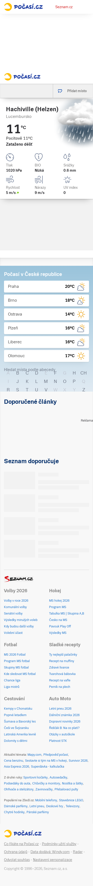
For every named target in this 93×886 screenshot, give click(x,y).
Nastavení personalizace (52, 860)
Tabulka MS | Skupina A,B (66, 613)
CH (83, 373)
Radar (78, 852)
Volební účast (13, 633)
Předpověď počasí (55, 754)
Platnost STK (58, 741)
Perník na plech (59, 687)
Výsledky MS (57, 633)
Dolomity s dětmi (15, 741)
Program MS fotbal (17, 661)
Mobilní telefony (46, 800)
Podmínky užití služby (59, 844)
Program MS (57, 607)
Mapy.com (34, 754)
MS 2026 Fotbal (15, 654)
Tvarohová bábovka (62, 674)
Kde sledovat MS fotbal (20, 674)
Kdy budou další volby (19, 626)
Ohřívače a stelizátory (18, 789)
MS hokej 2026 (59, 600)
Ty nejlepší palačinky (63, 654)
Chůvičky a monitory (46, 783)
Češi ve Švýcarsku (16, 728)
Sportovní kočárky (35, 777)
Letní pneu (37, 806)
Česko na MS (58, 620)
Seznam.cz (64, 7)
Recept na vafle (59, 680)
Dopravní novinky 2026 (64, 721)
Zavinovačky (44, 789)
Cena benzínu (13, 760)
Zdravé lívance (59, 667)
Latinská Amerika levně (20, 734)
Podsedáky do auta (17, 783)
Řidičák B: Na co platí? (64, 728)
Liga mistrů (11, 687)
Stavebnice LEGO (71, 800)
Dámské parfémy (16, 806)
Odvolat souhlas (17, 860)
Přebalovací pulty (66, 789)
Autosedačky (58, 777)
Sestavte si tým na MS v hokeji (46, 760)
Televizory (72, 806)
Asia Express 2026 (16, 766)
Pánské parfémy (38, 812)
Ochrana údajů (15, 852)
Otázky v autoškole (62, 734)
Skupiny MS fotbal (16, 667)
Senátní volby (13, 613)
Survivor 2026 (78, 760)
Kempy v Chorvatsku (18, 708)
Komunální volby (15, 607)
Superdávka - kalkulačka (47, 766)
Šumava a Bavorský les (20, 721)
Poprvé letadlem (15, 715)
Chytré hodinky (14, 812)
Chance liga (12, 680)
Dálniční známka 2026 (64, 715)
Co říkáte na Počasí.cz (21, 844)
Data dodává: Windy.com (50, 852)
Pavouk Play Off (60, 626)
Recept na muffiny (61, 661)
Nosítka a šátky (72, 783)
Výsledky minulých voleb (20, 620)
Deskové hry (55, 806)
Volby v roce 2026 (16, 600)
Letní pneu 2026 (60, 708)
